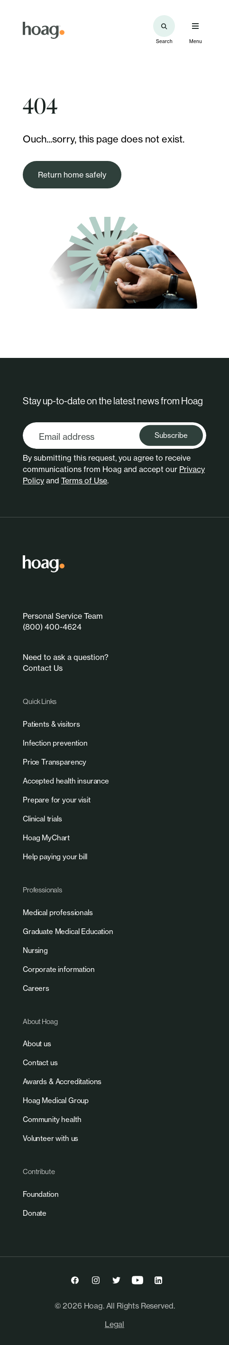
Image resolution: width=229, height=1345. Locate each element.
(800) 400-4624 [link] (52, 627)
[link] (43, 30)
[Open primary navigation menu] (195, 26)
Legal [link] (114, 1324)
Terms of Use (84, 480)
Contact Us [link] (43, 668)
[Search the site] (164, 26)
